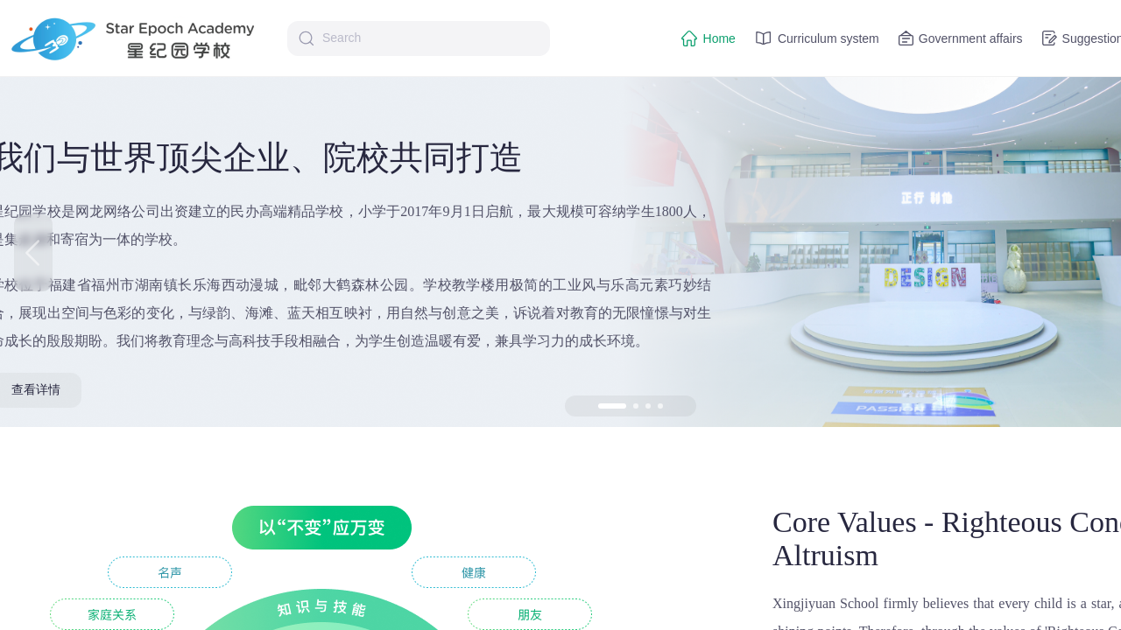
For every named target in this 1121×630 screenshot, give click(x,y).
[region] (560, 315)
